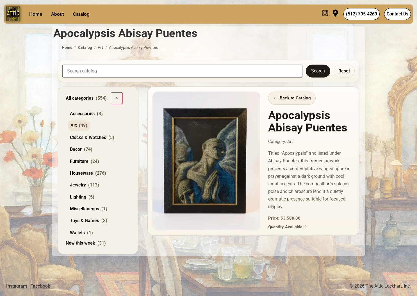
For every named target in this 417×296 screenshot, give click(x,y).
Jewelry (84, 185)
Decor (81, 149)
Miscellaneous (88, 209)
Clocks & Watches (92, 137)
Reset (344, 71)
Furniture (84, 161)
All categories (86, 98)
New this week (86, 243)
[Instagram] (325, 14)
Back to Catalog (295, 98)
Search (318, 71)
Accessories (86, 113)
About (57, 14)
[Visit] (335, 14)
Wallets (81, 232)
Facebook (40, 286)
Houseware (88, 173)
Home (35, 14)
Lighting (82, 197)
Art (100, 47)
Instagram (16, 286)
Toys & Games (88, 220)
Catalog (81, 14)
